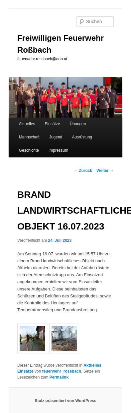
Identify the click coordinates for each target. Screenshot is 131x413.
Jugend (55, 137)
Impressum (58, 150)
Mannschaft (29, 137)
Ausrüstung (82, 137)
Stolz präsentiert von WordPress (65, 400)
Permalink (59, 377)
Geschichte (29, 150)
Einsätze (52, 124)
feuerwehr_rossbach (61, 371)
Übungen (78, 124)
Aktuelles (27, 124)
